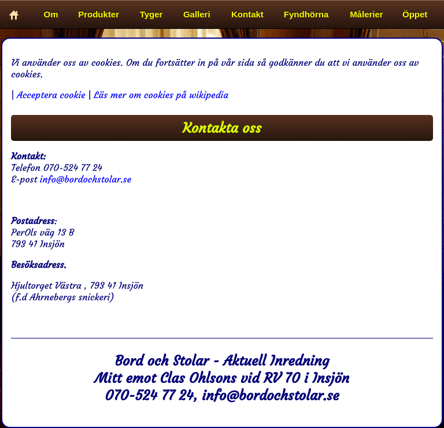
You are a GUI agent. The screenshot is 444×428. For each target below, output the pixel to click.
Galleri (196, 14)
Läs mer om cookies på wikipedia (161, 95)
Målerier (366, 14)
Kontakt (247, 14)
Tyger (151, 14)
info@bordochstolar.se (85, 179)
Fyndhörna (306, 14)
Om (51, 14)
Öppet (414, 14)
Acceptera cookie (51, 95)
